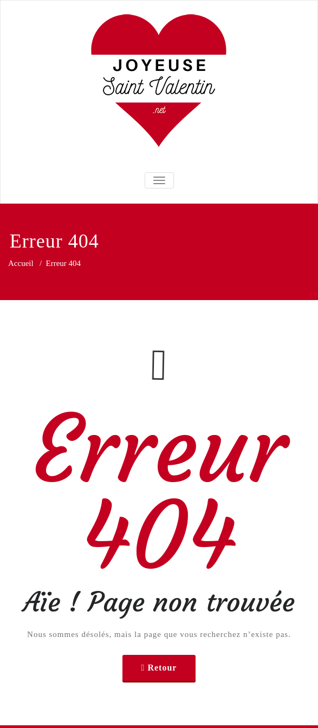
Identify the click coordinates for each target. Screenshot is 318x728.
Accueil (21, 263)
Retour (162, 667)
